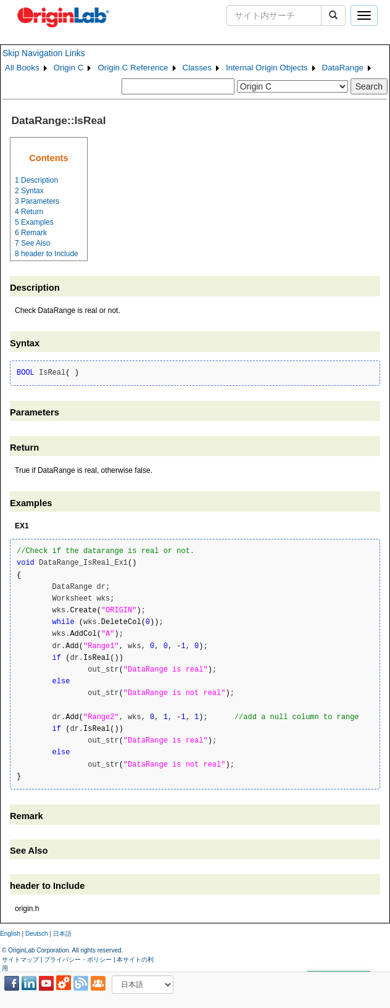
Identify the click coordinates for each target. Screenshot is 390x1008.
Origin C (69, 67)
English (10, 933)
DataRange (342, 67)
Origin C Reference (133, 67)
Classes (197, 67)
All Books (22, 67)
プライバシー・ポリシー (78, 959)
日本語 (62, 933)
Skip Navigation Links (43, 53)
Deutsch (36, 933)
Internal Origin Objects (267, 67)
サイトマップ (20, 959)
